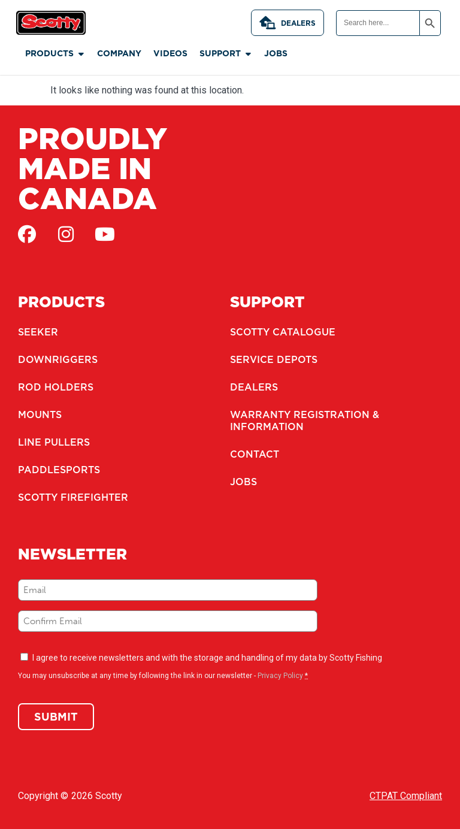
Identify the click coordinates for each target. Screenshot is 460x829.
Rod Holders (55, 387)
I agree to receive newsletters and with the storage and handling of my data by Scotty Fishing (207, 657)
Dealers (287, 22)
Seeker (38, 331)
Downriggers (58, 359)
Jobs (243, 481)
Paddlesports (59, 469)
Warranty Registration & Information (304, 420)
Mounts (40, 414)
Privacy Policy (280, 675)
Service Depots (273, 359)
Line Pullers (54, 442)
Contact (254, 454)
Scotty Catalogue (282, 331)
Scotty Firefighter (73, 497)
